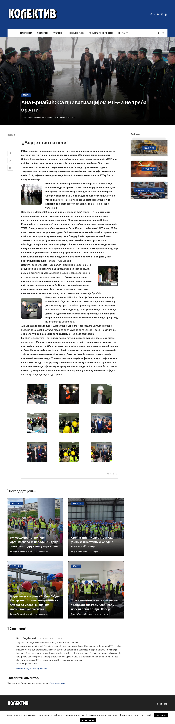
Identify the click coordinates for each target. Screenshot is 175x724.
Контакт (123, 33)
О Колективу (76, 33)
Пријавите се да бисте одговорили (31, 668)
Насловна (26, 33)
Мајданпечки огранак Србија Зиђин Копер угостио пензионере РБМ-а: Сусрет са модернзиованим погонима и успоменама (35, 602)
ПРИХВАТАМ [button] (161, 715)
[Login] (158, 33)
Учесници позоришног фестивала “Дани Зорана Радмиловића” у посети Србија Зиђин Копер (95, 604)
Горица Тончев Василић (31, 117)
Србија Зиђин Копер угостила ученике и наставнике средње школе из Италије (92, 542)
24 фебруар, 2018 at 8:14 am (50, 638)
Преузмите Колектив (101, 33)
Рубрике (57, 33)
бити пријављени (57, 683)
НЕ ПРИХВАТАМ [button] (87, 720)
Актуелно (42, 33)
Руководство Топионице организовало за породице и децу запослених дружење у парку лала (34, 542)
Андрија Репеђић (79, 551)
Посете (26, 95)
